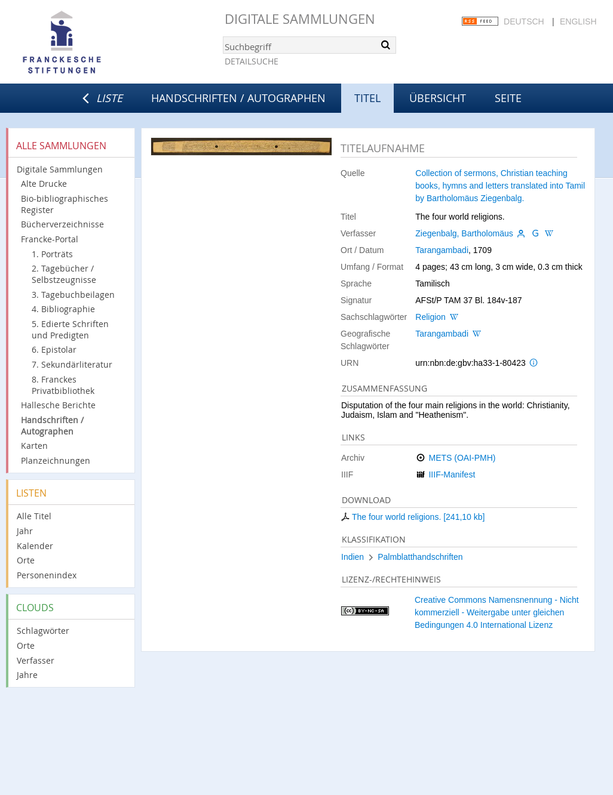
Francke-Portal (49, 239)
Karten (34, 445)
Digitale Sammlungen (300, 18)
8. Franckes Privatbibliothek (63, 385)
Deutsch (524, 21)
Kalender (35, 545)
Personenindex (46, 575)
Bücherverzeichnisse (62, 224)
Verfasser (35, 660)
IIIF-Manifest (451, 474)
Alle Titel (34, 516)
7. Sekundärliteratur (72, 364)
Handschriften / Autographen (238, 98)
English (578, 21)
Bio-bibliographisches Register (64, 204)
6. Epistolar (54, 349)
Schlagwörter (43, 630)
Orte (26, 560)
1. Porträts (52, 254)
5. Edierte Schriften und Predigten (70, 329)
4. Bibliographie (63, 309)
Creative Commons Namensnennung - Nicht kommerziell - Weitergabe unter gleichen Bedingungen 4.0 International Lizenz (497, 612)
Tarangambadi (441, 250)
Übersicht (437, 98)
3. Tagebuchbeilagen (73, 294)
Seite (508, 98)
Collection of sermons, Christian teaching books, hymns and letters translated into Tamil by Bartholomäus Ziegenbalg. (500, 185)
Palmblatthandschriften (420, 557)
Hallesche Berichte (58, 405)
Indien (352, 557)
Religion (430, 317)
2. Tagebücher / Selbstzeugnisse (64, 274)
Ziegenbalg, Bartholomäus (464, 233)
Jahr (25, 531)
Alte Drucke (44, 183)
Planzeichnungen (55, 460)
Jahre (27, 674)
